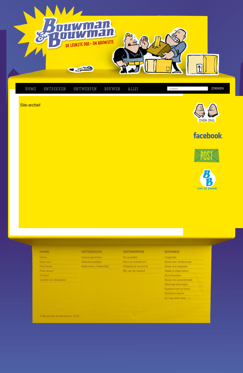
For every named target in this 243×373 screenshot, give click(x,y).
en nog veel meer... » (178, 298)
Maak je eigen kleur (177, 270)
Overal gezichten (91, 257)
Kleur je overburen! (134, 261)
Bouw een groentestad (178, 279)
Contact (44, 275)
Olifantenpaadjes (91, 261)
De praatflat (130, 257)
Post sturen (47, 270)
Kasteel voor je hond (177, 288)
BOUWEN (112, 89)
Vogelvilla (170, 257)
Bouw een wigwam (176, 266)
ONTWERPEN (85, 89)
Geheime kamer (174, 293)
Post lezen (46, 266)
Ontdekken (91, 252)
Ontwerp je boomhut (135, 266)
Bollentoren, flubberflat (95, 266)
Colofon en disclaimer (53, 279)
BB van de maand (134, 270)
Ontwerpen (133, 252)
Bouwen (172, 252)
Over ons (45, 261)
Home (30, 89)
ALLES (133, 89)
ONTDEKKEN (55, 89)
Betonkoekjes (173, 275)
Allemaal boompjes (176, 284)
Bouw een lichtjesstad (178, 261)
